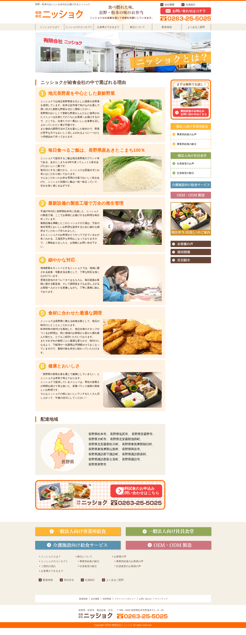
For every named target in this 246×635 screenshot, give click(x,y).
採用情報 (103, 605)
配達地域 (167, 28)
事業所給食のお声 (187, 138)
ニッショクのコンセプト (78, 28)
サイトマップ (171, 605)
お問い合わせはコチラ (186, 11)
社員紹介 (191, 4)
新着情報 (72, 605)
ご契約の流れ (48, 573)
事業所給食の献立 (187, 147)
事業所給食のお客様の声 (129, 568)
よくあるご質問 (196, 28)
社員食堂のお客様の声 (128, 573)
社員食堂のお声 (185, 167)
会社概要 (169, 4)
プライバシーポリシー (125, 605)
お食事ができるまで (108, 28)
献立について (137, 28)
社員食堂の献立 (185, 176)
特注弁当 (69, 587)
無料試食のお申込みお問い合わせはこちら (134, 496)
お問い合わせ (150, 605)
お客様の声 (120, 563)
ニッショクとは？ (50, 28)
